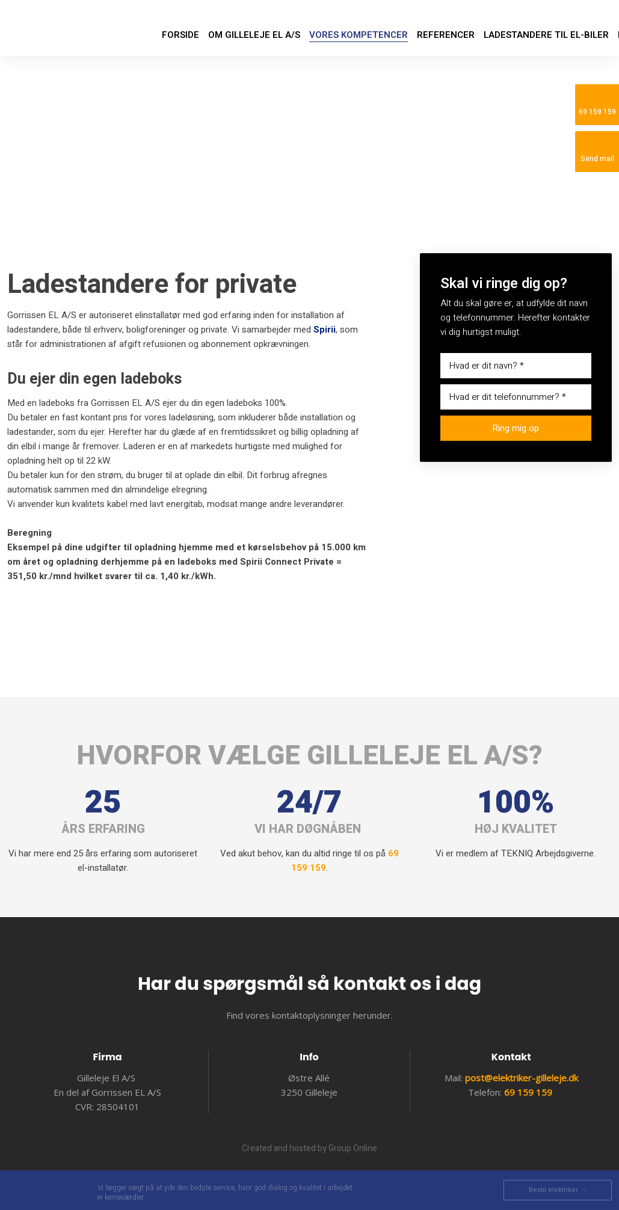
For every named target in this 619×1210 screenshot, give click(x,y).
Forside (180, 34)
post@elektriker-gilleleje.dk (521, 1078)
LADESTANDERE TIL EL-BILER (546, 34)
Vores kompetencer (358, 34)
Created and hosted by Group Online (309, 1148)
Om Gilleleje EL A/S (254, 34)
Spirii (324, 329)
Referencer (446, 34)
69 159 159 (528, 1092)
